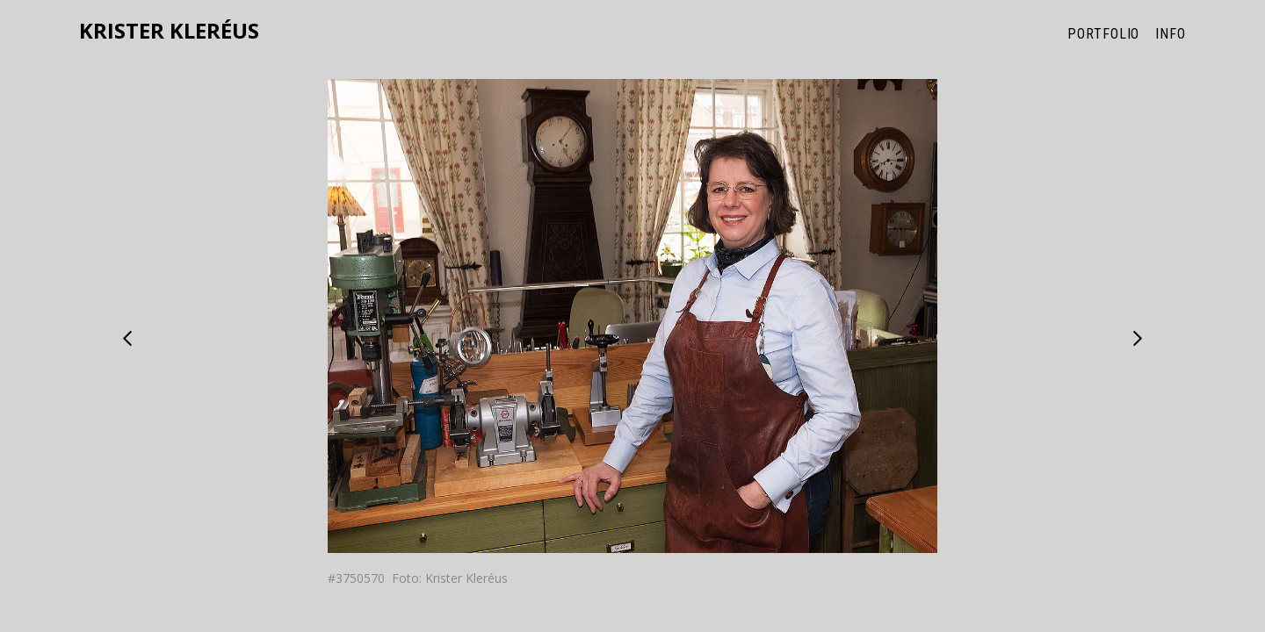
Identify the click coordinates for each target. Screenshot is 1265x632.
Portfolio (1103, 33)
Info (1170, 33)
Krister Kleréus (169, 31)
